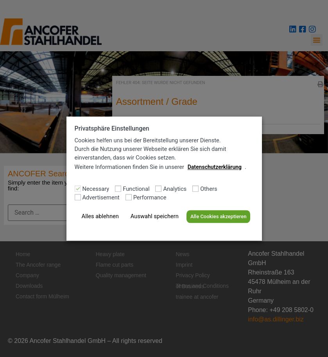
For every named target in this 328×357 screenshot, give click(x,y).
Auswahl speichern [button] (155, 216)
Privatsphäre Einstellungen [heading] (112, 128)
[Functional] (118, 188)
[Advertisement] (78, 197)
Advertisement (101, 198)
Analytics (174, 189)
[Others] (195, 188)
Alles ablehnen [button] (100, 216)
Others (208, 189)
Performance (150, 198)
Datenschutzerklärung (215, 167)
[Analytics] (158, 188)
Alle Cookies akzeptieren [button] (218, 217)
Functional (136, 189)
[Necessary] (78, 188)
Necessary (95, 189)
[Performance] (128, 197)
